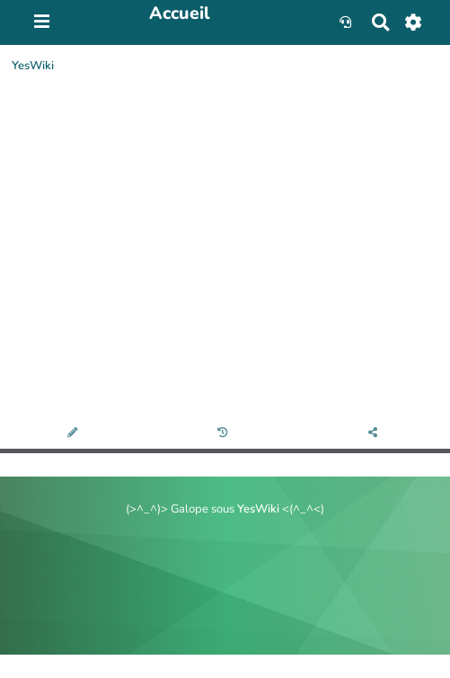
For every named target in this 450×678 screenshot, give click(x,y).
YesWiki (33, 66)
